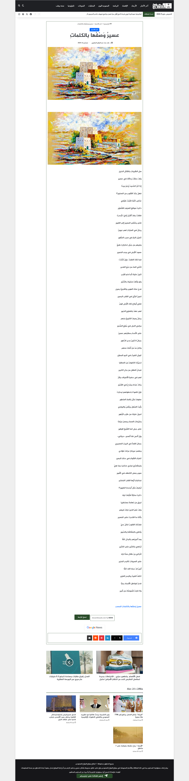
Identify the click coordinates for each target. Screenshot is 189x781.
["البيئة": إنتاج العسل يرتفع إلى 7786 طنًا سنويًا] (128, 703)
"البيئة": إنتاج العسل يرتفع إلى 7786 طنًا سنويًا (129, 716)
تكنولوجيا (71, 6)
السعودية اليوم (103, 6)
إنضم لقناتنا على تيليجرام (94, 776)
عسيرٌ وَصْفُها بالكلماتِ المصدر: (128, 606)
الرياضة (115, 6)
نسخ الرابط (82, 617)
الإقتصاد (125, 6)
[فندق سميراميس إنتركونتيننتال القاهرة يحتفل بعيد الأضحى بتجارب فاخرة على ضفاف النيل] (61, 703)
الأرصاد (134, 6)
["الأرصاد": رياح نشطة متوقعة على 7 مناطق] (128, 735)
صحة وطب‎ (60, 6)
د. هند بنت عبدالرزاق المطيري (101, 43)
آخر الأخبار (144, 6)
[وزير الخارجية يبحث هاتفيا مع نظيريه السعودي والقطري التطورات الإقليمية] (94, 703)
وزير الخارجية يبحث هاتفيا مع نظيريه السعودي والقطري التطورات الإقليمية (95, 716)
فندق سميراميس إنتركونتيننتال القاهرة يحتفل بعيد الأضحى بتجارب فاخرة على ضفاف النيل (62, 717)
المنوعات (81, 6)
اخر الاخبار (98, 24)
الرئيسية (107, 24)
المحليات (91, 6)
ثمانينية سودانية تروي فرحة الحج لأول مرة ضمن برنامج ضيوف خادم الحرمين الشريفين (111, 14)
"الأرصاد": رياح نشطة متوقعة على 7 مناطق (129, 747)
